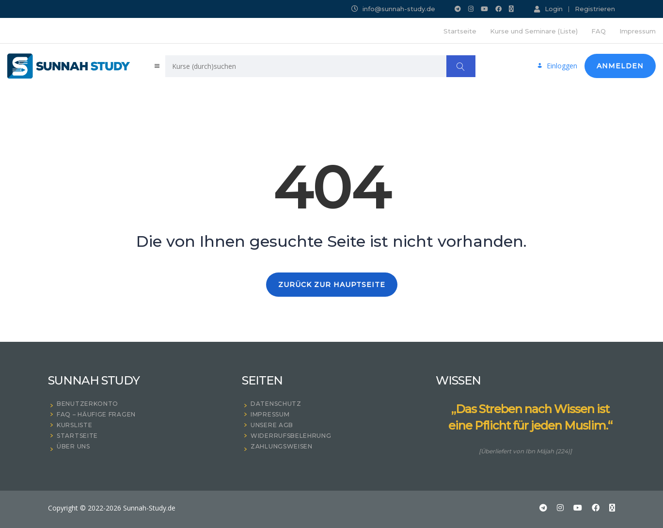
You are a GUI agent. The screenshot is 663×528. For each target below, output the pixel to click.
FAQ (598, 31)
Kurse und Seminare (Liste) (534, 31)
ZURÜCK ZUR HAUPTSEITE (331, 284)
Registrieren (595, 9)
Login (548, 8)
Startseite (459, 31)
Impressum (637, 31)
